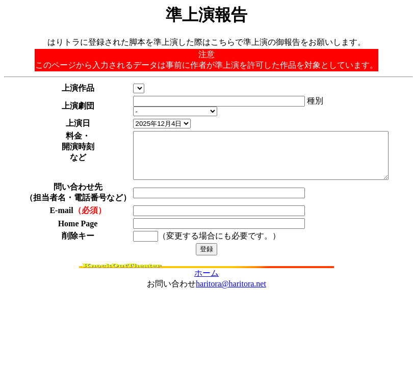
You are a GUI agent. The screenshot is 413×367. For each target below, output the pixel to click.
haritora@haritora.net (231, 283)
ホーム (206, 272)
